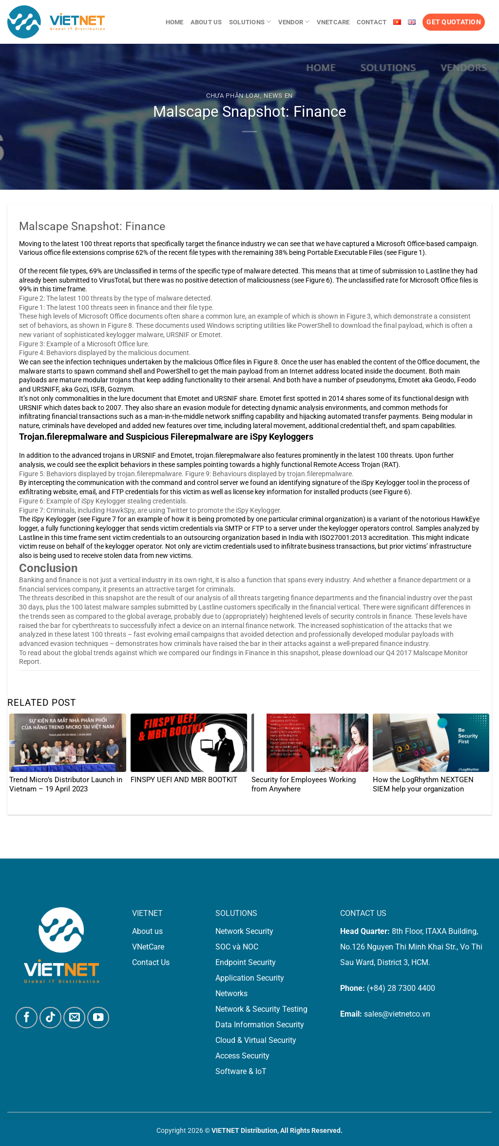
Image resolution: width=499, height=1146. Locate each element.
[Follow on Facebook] (27, 1018)
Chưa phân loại (233, 95)
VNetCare (333, 22)
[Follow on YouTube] (98, 1018)
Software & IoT (241, 1071)
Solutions (250, 21)
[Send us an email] (74, 1018)
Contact (372, 22)
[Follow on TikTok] (50, 1018)
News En (278, 95)
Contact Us (151, 962)
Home (175, 22)
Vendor (294, 21)
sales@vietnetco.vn (397, 1014)
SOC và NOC (236, 946)
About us (206, 22)
